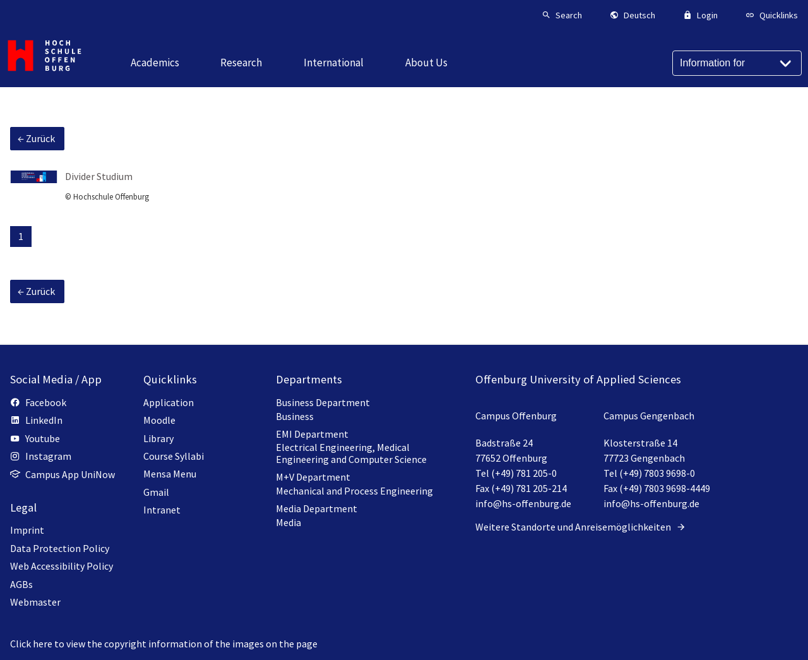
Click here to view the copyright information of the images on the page (164, 643)
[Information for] (737, 63)
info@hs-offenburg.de (523, 503)
